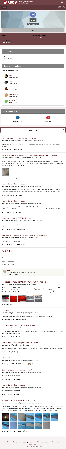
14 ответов (21, 352)
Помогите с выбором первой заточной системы (21, 343)
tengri (10, 75)
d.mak (10, 81)
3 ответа (19, 195)
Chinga (13, 140)
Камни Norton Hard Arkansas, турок (16, 184)
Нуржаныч (14, 220)
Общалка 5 (6, 310)
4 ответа (21, 229)
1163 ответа (21, 244)
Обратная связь (42, 442)
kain (11, 251)
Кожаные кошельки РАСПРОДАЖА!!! (16, 218)
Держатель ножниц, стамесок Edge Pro (17, 370)
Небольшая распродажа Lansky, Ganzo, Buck (19, 138)
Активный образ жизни (27, 328)
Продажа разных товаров (33, 220)
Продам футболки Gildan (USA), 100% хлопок (24, 282)
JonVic (11, 88)
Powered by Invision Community (33, 446)
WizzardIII (14, 345)
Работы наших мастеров (29, 237)
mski (3, 140)
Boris (13, 328)
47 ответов (18, 149)
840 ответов (21, 337)
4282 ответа (21, 319)
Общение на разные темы (29, 313)
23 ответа (20, 178)
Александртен (13, 94)
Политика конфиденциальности (24, 442)
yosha (13, 313)
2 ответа (17, 379)
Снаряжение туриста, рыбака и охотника (18, 326)
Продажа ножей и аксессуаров (32, 140)
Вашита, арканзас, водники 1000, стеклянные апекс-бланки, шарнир (29, 155)
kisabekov (12, 100)
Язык (9, 442)
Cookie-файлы (54, 442)
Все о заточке (28, 345)
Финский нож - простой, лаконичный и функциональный (24, 235)
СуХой (13, 237)
